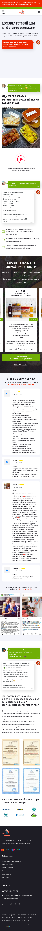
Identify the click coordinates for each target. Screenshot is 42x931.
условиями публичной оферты (22, 917)
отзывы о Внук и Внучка (21, 378)
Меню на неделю (21, 364)
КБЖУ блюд (5, 877)
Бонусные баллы (7, 864)
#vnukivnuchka (25, 589)
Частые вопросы (7, 867)
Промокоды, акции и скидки (11, 861)
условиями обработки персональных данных (16, 920)
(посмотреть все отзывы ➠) (21, 384)
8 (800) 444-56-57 (10, 891)
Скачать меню (6, 874)
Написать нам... (7, 881)
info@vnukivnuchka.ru (11, 899)
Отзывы (4, 871)
